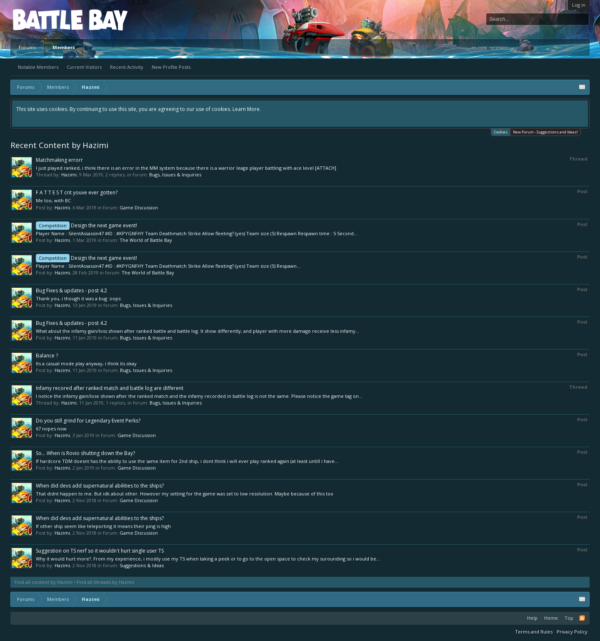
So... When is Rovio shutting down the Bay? (85, 453)
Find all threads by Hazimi (105, 582)
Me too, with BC (53, 200)
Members (63, 47)
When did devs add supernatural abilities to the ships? (100, 485)
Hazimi (69, 174)
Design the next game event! (86, 225)
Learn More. (246, 109)
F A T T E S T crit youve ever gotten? (77, 192)
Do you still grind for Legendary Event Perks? (88, 420)
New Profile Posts (171, 67)
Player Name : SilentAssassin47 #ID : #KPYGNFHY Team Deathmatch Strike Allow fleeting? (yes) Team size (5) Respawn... (168, 266)
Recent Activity (126, 67)
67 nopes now (51, 428)
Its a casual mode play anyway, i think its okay (86, 363)
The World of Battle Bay (146, 240)
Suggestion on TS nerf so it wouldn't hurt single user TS (100, 550)
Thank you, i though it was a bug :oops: (79, 298)
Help (532, 618)
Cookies (501, 131)
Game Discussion (139, 207)
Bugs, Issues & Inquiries (175, 174)
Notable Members (38, 67)
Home (551, 618)
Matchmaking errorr (59, 159)
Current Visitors (84, 67)
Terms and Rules (533, 631)
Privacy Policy (572, 631)
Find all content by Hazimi (43, 582)
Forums (27, 47)
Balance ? (47, 355)
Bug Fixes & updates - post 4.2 (71, 290)
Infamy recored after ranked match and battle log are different (109, 388)
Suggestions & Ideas (142, 565)
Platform (43, 19)
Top (569, 618)
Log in (578, 5)
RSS (582, 618)
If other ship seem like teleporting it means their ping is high (103, 526)
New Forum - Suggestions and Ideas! (545, 132)
